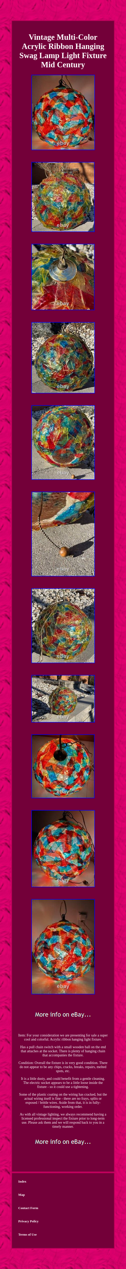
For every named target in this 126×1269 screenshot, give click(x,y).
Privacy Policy (28, 1221)
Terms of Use (27, 1234)
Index (22, 1181)
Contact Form (28, 1208)
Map (21, 1195)
